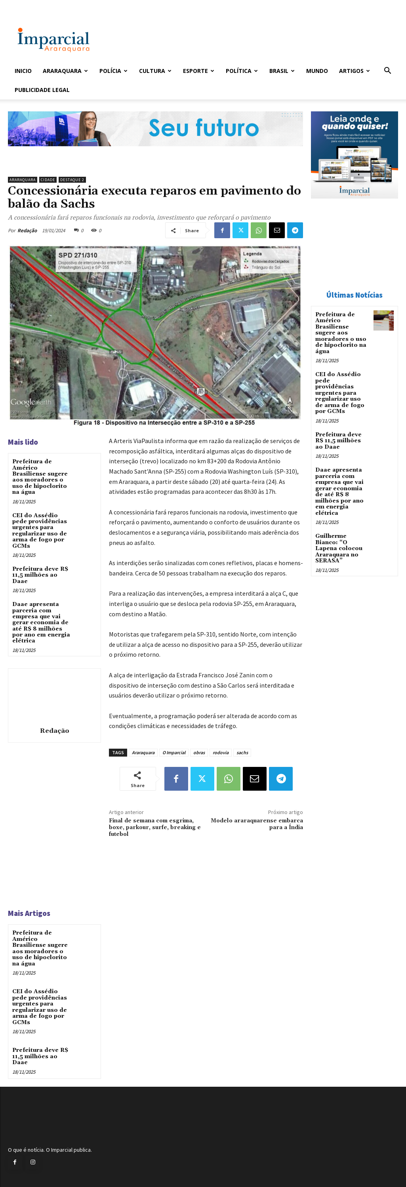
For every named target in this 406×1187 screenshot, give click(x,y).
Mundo (317, 71)
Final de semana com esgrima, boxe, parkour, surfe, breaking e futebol (155, 827)
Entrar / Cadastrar (27, 5)
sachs (242, 752)
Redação (27, 230)
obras (199, 752)
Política (242, 71)
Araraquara (65, 71)
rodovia (221, 752)
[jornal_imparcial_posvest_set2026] (155, 152)
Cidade (48, 180)
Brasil (282, 71)
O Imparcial (173, 752)
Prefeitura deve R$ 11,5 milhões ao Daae (40, 575)
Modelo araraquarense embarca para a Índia (257, 824)
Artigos (354, 71)
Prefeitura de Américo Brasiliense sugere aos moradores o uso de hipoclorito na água (40, 477)
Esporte (198, 71)
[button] (387, 71)
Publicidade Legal (42, 90)
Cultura (155, 71)
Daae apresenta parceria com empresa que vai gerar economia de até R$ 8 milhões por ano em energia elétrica (41, 622)
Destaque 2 (72, 180)
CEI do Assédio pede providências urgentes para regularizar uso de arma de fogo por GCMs (39, 531)
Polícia (113, 71)
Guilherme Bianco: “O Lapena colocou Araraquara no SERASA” (338, 548)
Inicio (23, 71)
